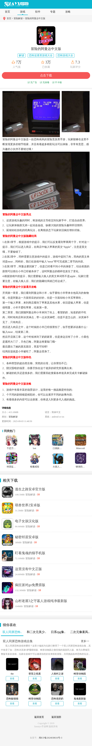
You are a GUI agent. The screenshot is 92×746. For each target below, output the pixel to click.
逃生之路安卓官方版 (30, 489)
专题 (52, 11)
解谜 (21, 55)
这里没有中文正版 (28, 569)
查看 (12, 678)
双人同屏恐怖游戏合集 (18, 641)
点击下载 (46, 75)
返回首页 (39, 717)
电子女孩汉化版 (27, 521)
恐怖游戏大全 (65, 55)
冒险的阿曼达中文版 (35, 18)
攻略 (67, 11)
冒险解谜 (13, 416)
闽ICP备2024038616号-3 (50, 737)
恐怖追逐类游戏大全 (41, 55)
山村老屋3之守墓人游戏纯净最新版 (41, 601)
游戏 (22, 11)
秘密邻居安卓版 (27, 537)
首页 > (10, 18)
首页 (7, 11)
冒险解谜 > (19, 18)
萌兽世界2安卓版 (27, 505)
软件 (37, 11)
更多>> (85, 641)
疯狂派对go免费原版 (30, 585)
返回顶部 (56, 717)
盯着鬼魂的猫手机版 (30, 553)
